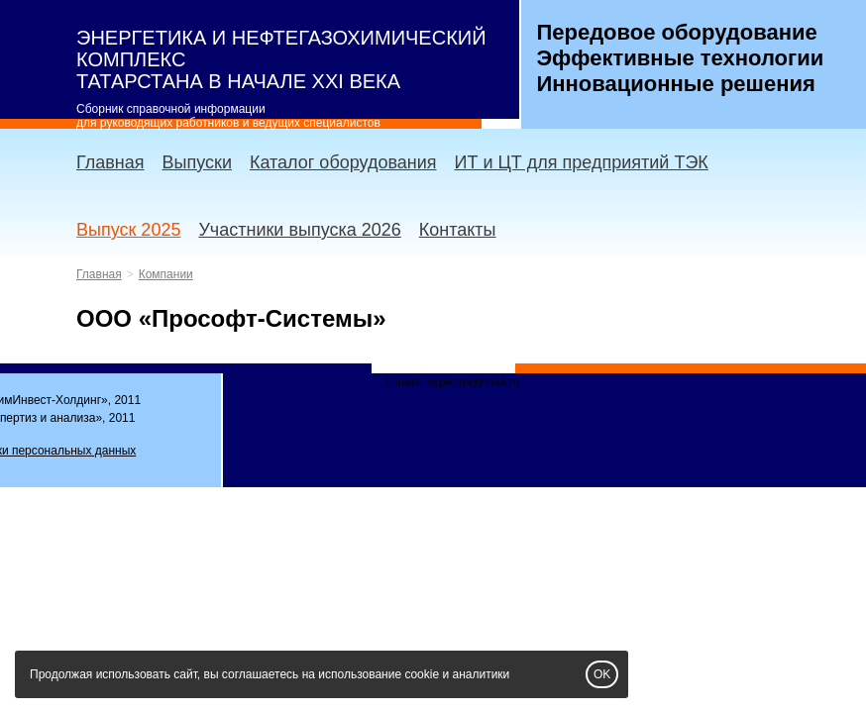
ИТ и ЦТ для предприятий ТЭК (581, 162)
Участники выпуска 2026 (299, 230)
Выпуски (197, 162)
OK (602, 674)
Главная (110, 162)
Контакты (457, 230)
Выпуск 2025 (128, 230)
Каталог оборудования (343, 162)
